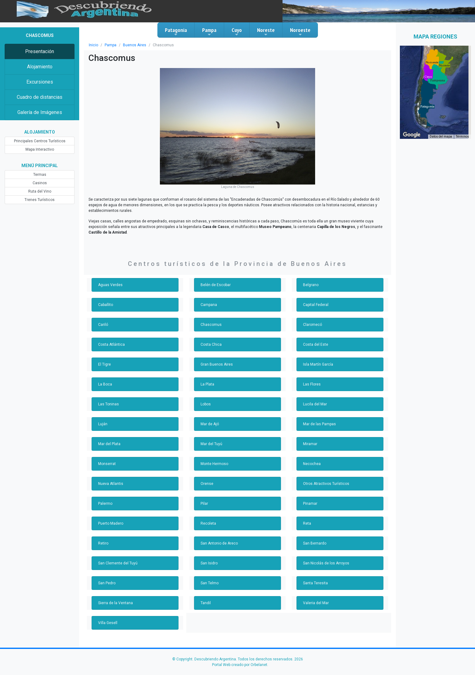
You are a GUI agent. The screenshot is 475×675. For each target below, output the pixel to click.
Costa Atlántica (110, 339)
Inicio (93, 45)
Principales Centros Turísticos (39, 141)
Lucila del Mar (314, 398)
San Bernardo (314, 538)
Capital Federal (315, 299)
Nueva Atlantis (110, 478)
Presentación (39, 51)
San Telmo (209, 577)
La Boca (105, 378)
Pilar (204, 498)
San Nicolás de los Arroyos (325, 557)
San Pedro (107, 577)
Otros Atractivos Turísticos (324, 478)
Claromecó (312, 319)
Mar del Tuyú (211, 438)
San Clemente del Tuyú (117, 557)
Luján (102, 418)
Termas (40, 174)
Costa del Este (315, 339)
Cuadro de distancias (39, 97)
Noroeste (300, 31)
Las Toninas (108, 398)
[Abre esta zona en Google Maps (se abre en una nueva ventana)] (411, 135)
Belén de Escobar (215, 279)
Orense (207, 478)
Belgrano (310, 279)
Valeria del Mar (315, 597)
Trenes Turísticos (39, 200)
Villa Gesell (107, 617)
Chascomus (210, 319)
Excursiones (39, 81)
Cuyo (237, 31)
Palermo (105, 498)
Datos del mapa (442, 137)
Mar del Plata (109, 438)
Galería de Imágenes (39, 112)
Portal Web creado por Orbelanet (239, 659)
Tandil (205, 597)
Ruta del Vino (40, 191)
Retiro (103, 538)
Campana (209, 299)
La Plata (207, 378)
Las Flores (311, 378)
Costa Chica (211, 339)
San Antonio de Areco (218, 538)
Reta (307, 518)
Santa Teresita (315, 577)
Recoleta (208, 518)
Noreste (266, 31)
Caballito (105, 299)
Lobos (206, 398)
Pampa (209, 31)
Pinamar (310, 498)
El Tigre (104, 359)
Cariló (103, 319)
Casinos (39, 183)
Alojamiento (40, 66)
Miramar (310, 438)
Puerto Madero (110, 518)
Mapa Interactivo (39, 149)
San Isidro (209, 557)
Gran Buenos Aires (216, 359)
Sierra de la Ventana (115, 597)
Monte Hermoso (214, 458)
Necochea (311, 458)
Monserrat (106, 458)
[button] (427, 106)
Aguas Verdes (109, 279)
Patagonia (176, 31)
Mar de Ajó (209, 418)
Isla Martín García (317, 359)
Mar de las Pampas (319, 418)
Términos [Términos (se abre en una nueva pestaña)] (462, 137)
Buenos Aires (132, 45)
